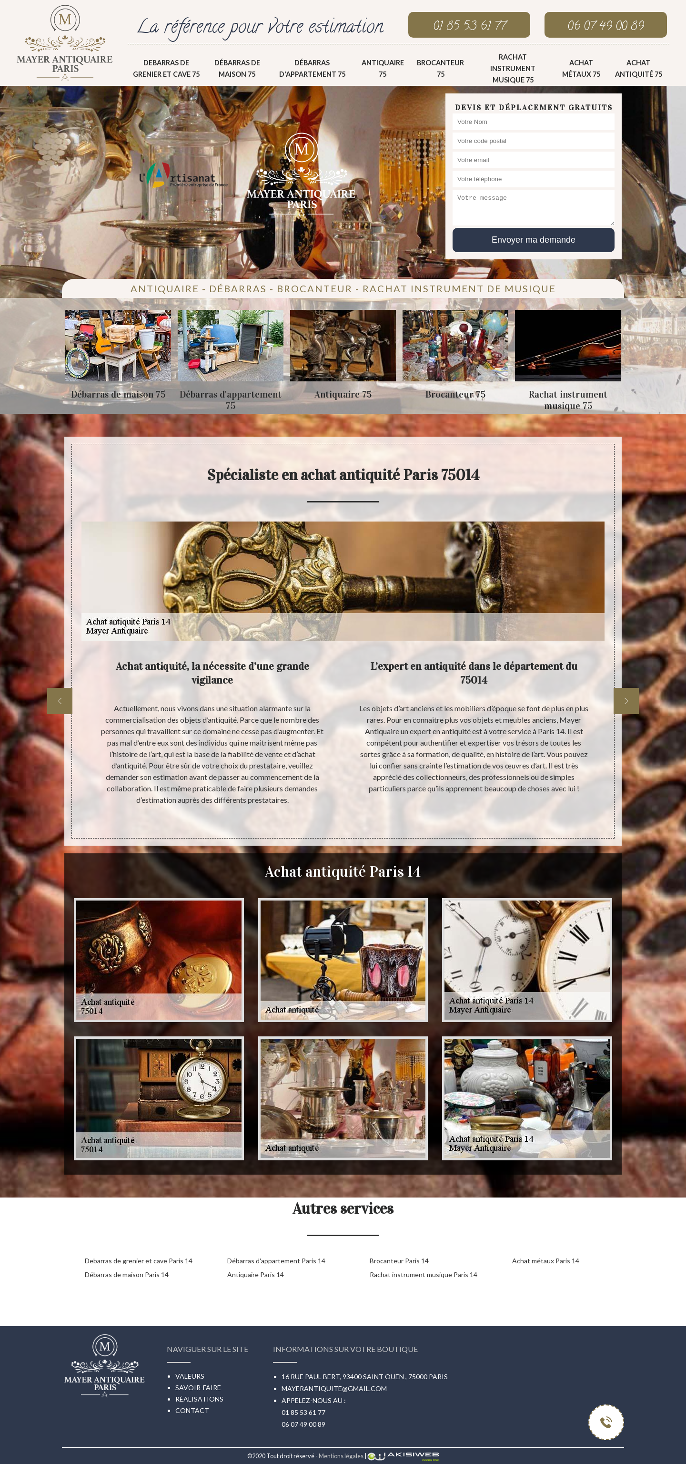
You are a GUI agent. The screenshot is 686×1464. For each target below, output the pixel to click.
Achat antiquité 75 (638, 68)
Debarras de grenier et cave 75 (166, 68)
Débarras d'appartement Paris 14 (276, 1261)
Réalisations (199, 1399)
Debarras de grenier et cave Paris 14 (138, 1261)
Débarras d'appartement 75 (312, 68)
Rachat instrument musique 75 (512, 68)
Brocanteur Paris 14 (399, 1261)
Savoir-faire (198, 1387)
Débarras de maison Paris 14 (127, 1274)
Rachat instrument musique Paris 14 (423, 1274)
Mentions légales (341, 1456)
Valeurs (189, 1376)
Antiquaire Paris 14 (255, 1274)
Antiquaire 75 (383, 68)
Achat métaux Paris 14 (545, 1261)
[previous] (59, 701)
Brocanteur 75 (440, 68)
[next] (626, 701)
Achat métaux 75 (581, 68)
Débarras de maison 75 (237, 68)
